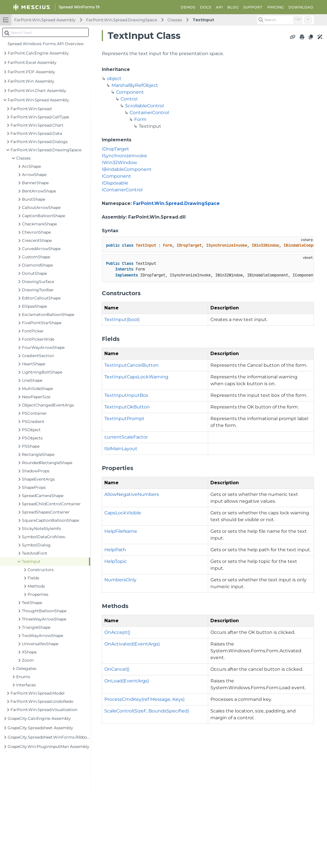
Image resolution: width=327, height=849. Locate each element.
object (114, 78)
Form (140, 119)
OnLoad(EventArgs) (126, 681)
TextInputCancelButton (131, 365)
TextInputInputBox (126, 395)
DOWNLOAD (300, 7)
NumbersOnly (120, 579)
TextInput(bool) (122, 319)
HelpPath (115, 549)
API (219, 7)
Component (130, 92)
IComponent (116, 176)
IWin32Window (119, 162)
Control (129, 99)
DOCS (205, 7)
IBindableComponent (127, 169)
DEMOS (188, 7)
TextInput (203, 19)
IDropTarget (115, 149)
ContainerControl (149, 112)
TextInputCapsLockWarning (136, 377)
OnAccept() (117, 632)
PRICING (275, 7)
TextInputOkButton (127, 407)
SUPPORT (253, 7)
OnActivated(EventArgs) (132, 644)
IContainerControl (122, 189)
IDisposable (115, 183)
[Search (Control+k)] (285, 20)
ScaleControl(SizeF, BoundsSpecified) (146, 711)
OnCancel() (116, 669)
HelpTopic (115, 561)
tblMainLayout (120, 448)
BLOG (233, 7)
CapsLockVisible (122, 512)
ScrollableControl (144, 105)
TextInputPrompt (124, 418)
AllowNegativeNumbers (131, 494)
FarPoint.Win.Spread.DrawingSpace (121, 19)
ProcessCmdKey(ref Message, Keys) (144, 699)
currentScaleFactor (126, 437)
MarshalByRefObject (134, 85)
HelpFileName (120, 531)
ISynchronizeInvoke (124, 155)
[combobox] (45, 32)
